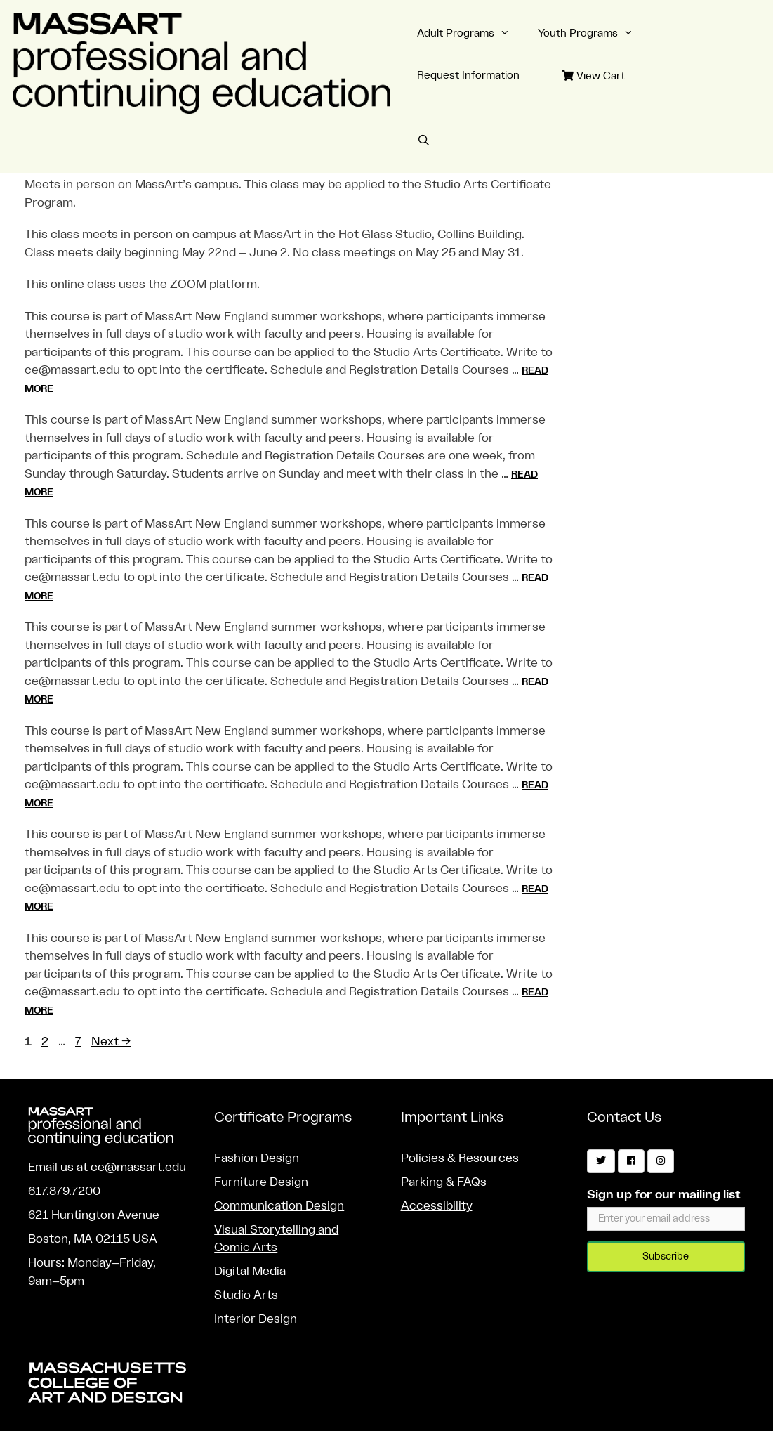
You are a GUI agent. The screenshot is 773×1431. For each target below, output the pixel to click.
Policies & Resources (460, 1158)
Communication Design (279, 1206)
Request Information (468, 75)
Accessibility (437, 1206)
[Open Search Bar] (423, 141)
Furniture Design (261, 1182)
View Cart (593, 75)
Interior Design (255, 1319)
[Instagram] (660, 1161)
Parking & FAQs (444, 1182)
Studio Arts (246, 1295)
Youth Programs (592, 34)
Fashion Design (256, 1158)
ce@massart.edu (138, 1167)
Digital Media (250, 1271)
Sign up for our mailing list (664, 1195)
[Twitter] (601, 1161)
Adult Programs (470, 34)
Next (111, 1041)
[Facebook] (631, 1161)
